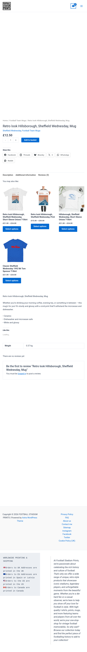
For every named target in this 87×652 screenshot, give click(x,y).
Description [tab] (8, 176)
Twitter (67, 537)
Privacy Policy (67, 514)
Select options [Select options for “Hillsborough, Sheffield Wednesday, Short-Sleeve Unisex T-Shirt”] (69, 230)
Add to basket (30, 141)
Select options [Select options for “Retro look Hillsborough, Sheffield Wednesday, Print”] (41, 228)
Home (5, 122)
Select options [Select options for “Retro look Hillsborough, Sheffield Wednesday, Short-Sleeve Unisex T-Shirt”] (13, 230)
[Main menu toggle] (81, 6)
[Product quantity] (10, 141)
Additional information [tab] (26, 176)
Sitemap (67, 527)
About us (67, 521)
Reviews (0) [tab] (43, 176)
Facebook (67, 534)
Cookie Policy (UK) (67, 541)
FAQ (67, 517)
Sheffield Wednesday (12, 132)
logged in (22, 376)
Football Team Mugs (17, 122)
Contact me (67, 524)
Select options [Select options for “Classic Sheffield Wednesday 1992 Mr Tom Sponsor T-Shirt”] (13, 283)
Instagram (67, 531)
